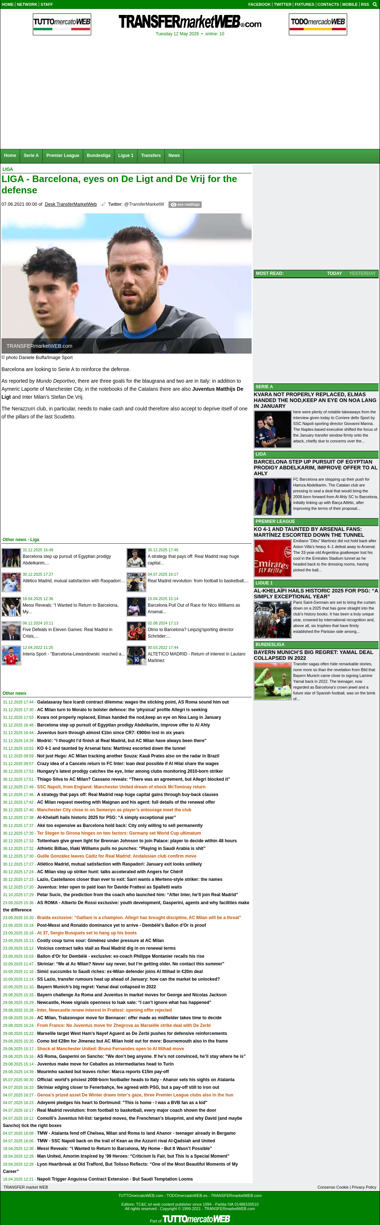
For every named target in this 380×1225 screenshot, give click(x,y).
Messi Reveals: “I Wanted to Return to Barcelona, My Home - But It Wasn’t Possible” (124, 1148)
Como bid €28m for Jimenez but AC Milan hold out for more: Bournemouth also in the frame (132, 1041)
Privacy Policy (364, 1187)
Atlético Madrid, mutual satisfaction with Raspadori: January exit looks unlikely (119, 864)
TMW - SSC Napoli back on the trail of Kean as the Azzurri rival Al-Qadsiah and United (126, 1140)
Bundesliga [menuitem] (98, 155)
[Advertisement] (56, 477)
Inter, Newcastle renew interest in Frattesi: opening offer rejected (104, 1010)
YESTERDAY (362, 273)
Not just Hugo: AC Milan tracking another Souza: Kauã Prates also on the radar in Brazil (128, 756)
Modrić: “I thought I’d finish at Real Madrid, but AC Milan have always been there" (122, 740)
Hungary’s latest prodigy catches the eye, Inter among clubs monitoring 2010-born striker (130, 771)
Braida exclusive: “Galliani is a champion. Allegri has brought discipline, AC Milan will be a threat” (139, 917)
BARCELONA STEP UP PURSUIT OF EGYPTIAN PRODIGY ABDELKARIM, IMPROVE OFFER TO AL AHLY (316, 467)
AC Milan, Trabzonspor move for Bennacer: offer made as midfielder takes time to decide (129, 1017)
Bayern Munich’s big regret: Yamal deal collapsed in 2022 (96, 986)
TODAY (334, 273)
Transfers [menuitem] (151, 155)
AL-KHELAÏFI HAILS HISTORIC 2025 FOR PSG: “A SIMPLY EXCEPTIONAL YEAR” (316, 593)
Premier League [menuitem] (62, 155)
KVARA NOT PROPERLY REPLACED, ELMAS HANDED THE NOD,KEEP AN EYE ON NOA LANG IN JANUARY (315, 400)
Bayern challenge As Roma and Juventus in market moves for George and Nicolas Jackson (132, 994)
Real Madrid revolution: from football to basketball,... (198, 580)
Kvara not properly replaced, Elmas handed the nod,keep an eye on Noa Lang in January (129, 717)
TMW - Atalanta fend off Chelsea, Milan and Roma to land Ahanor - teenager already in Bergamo (136, 1133)
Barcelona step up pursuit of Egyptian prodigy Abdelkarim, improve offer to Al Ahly (123, 725)
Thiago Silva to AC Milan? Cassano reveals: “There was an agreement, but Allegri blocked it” (133, 779)
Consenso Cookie (333, 1187)
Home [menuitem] (10, 155)
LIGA (261, 454)
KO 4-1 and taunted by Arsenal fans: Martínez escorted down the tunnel (111, 748)
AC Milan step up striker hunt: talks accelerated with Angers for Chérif (110, 871)
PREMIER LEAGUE (275, 521)
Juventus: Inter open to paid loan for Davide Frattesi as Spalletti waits (109, 887)
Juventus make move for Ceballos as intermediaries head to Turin (105, 1064)
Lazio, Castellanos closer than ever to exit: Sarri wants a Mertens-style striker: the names (129, 879)
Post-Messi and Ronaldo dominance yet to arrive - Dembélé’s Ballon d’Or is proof (121, 925)
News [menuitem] (174, 155)
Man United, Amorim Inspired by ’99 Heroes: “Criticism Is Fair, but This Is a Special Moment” (133, 1156)
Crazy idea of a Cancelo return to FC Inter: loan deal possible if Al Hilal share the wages (128, 763)
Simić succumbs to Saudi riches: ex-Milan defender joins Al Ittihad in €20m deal (120, 971)
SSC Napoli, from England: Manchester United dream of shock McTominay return (121, 786)
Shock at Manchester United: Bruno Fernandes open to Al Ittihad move (110, 1048)
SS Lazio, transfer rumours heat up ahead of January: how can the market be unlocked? (128, 979)
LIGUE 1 (264, 583)
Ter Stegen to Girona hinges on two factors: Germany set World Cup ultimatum (119, 833)
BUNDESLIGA (270, 644)
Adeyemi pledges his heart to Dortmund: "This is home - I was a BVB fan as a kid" (122, 1102)
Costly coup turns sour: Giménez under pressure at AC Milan (100, 940)
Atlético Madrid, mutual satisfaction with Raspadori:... (74, 580)
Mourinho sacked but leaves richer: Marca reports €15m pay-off (103, 1071)
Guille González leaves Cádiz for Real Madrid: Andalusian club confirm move (117, 856)
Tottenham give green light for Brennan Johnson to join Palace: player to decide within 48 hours (137, 840)
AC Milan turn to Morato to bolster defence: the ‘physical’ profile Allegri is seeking (122, 709)
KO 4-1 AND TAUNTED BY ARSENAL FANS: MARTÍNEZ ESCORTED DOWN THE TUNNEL (309, 532)
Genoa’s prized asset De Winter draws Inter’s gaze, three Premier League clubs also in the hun (135, 1095)
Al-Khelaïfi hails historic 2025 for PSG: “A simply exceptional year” (106, 817)
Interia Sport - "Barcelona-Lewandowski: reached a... (74, 654)
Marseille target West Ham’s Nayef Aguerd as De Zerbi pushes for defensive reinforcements (132, 1033)
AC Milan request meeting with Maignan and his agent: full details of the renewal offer (126, 802)
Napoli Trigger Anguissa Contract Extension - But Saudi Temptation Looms (115, 1179)
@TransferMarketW (144, 204)
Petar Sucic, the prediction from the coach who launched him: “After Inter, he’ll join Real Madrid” (137, 894)
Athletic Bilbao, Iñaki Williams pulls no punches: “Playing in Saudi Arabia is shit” (121, 848)
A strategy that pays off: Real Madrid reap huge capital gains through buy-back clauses (127, 794)
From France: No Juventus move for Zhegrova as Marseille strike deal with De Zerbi (124, 1025)
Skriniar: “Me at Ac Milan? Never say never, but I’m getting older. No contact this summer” (131, 963)
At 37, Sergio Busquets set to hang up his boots (87, 933)
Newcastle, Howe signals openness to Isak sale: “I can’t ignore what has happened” (124, 1002)
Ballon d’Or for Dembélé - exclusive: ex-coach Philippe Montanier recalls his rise (121, 956)
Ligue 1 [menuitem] (125, 155)
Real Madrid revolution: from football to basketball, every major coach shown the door (126, 1110)
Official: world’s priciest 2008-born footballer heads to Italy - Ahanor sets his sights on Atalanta (135, 1079)
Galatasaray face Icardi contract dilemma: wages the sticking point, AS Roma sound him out (133, 702)
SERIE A (264, 386)
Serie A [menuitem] (31, 155)
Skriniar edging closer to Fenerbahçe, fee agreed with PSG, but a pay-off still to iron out (128, 1087)
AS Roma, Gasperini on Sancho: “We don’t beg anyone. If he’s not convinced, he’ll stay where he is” (141, 1056)
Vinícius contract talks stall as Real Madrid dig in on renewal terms (106, 948)
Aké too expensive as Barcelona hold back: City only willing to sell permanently (120, 825)
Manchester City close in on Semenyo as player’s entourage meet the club (114, 809)
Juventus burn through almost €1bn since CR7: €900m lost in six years (111, 732)
